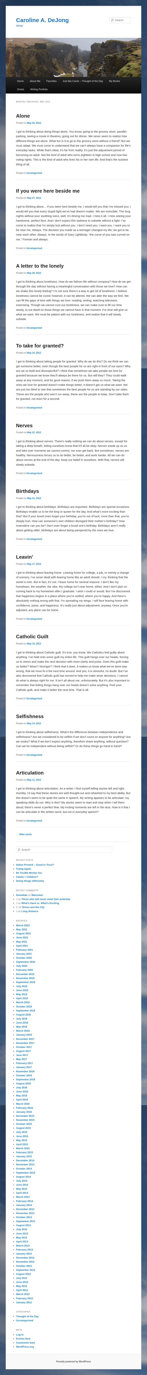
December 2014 (25, 1160)
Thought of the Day (27, 1316)
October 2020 (24, 957)
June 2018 (22, 1022)
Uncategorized (34, 173)
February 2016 (24, 1107)
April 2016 (22, 1099)
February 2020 (24, 969)
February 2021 (24, 949)
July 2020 (21, 965)
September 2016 (25, 1079)
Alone (23, 116)
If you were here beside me (48, 191)
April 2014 (22, 1192)
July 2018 (21, 1018)
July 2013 (21, 1229)
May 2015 (21, 1140)
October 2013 (24, 1217)
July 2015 (21, 1132)
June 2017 (22, 1055)
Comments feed (25, 1342)
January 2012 (24, 1302)
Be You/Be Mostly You (29, 872)
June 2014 (22, 1184)
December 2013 (25, 1209)
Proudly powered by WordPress (73, 1361)
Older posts (24, 834)
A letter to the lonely (40, 266)
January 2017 (24, 1067)
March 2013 (23, 1245)
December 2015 (25, 1115)
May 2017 (21, 1059)
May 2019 (21, 994)
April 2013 (22, 1241)
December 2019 (25, 974)
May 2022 (21, 929)
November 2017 (25, 1043)
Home (20, 81)
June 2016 (22, 1091)
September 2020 (25, 961)
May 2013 (21, 1237)
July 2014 (21, 1180)
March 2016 (23, 1103)
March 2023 (23, 925)
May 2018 (21, 1026)
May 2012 (21, 1286)
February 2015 (24, 1152)
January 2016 (24, 1111)
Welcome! (37, 895)
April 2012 (22, 1290)
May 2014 (21, 1188)
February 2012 (24, 1298)
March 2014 (23, 1196)
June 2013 (22, 1233)
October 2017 (24, 1047)
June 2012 (22, 1282)
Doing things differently (30, 880)
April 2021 (22, 945)
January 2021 (24, 953)
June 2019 (22, 990)
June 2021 (22, 937)
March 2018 (23, 1030)
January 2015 (24, 1156)
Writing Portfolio (39, 89)
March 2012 (23, 1294)
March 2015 (23, 1148)
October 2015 (24, 1124)
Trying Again (23, 868)
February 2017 (24, 1063)
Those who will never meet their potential (45, 899)
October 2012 (24, 1265)
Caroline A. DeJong (42, 20)
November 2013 (25, 1213)
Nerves (24, 425)
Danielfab (21, 895)
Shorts (20, 89)
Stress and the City (33, 907)
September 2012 (25, 1270)
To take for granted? (40, 346)
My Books (114, 81)
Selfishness (30, 716)
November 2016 (25, 1071)
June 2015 (22, 1136)
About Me (35, 81)
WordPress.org (25, 1346)
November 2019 (25, 978)
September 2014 (25, 1172)
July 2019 (21, 986)
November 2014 (25, 1164)
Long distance (29, 911)
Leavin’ (24, 557)
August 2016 (23, 1083)
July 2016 (21, 1087)
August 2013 (23, 1225)
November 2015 (25, 1119)
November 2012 (25, 1261)
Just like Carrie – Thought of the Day (83, 81)
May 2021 (21, 941)
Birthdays (27, 491)
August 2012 (23, 1274)
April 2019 (22, 998)
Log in (20, 1334)
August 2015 (23, 1128)
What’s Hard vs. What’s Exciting (40, 903)
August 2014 (23, 1176)
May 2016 (21, 1095)
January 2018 (24, 1034)
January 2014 (24, 1205)
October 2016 (24, 1075)
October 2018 (24, 1006)
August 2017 (23, 1051)
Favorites (51, 81)
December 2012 (25, 1257)
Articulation (30, 773)
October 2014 (24, 1168)
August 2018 (23, 1014)
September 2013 (25, 1221)
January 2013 (24, 1253)
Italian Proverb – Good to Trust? (35, 864)
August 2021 (23, 933)
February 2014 (24, 1201)
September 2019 (25, 982)
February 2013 (24, 1249)
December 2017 (25, 1039)
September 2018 (25, 1010)
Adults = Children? (27, 876)
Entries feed (23, 1338)
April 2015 (22, 1144)
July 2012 (21, 1278)
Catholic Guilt (32, 636)
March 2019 (23, 1002)
